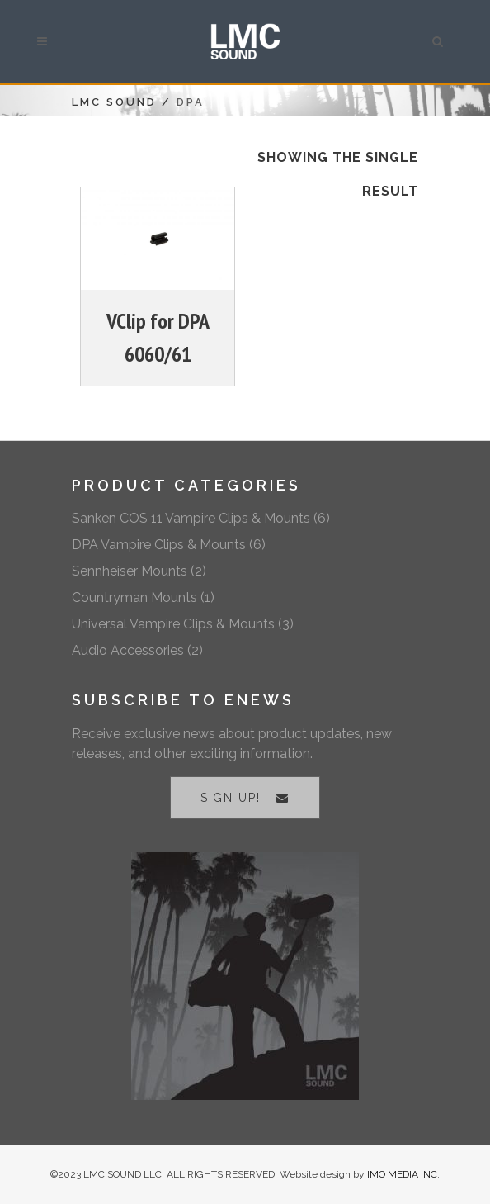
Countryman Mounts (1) (143, 597)
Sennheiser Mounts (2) (139, 571)
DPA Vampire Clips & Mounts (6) (169, 544)
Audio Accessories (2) (137, 650)
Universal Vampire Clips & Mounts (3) (183, 624)
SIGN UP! (245, 797)
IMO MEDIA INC (402, 1174)
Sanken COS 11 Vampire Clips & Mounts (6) (201, 518)
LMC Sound (114, 102)
